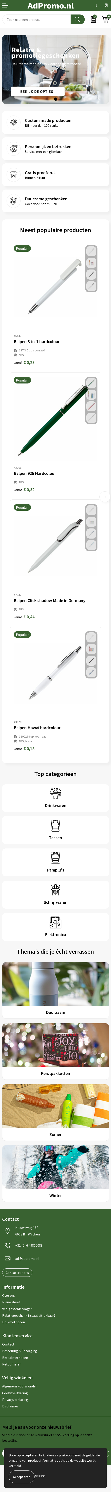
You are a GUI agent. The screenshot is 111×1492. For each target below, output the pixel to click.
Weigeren (40, 1475)
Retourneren (11, 1364)
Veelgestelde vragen (17, 1309)
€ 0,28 (24, 362)
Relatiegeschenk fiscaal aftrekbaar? (29, 1315)
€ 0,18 (24, 748)
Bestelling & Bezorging (19, 1351)
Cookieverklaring (15, 1393)
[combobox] (36, 19)
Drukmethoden (13, 1322)
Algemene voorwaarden (20, 1386)
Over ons (8, 1295)
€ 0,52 (24, 489)
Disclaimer (10, 1406)
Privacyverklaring (15, 1399)
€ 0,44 (24, 616)
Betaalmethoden (15, 1357)
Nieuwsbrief (11, 1302)
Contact (8, 1344)
